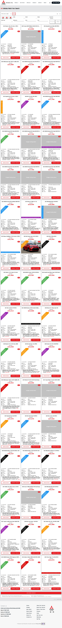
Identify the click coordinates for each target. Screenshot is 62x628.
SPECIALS (28, 2)
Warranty (39, 617)
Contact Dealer (15, 57)
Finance (38, 611)
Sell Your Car (40, 615)
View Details (6, 57)
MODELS (16, 2)
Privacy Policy (38, 623)
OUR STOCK (22, 2)
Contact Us (28, 617)
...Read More (12, 53)
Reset (14, 13)
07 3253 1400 (7, 612)
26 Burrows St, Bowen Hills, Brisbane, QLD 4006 (10, 608)
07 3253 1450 (6, 616)
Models (28, 607)
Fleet (38, 613)
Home (27, 605)
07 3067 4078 (56, 2)
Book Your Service (41, 607)
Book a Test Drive (41, 609)
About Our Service (41, 605)
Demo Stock (29, 611)
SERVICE (39, 2)
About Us (28, 615)
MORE (45, 2)
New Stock (28, 609)
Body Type (3, 20)
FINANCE (34, 2)
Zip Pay (38, 619)
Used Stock (29, 613)
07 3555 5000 (8, 614)
